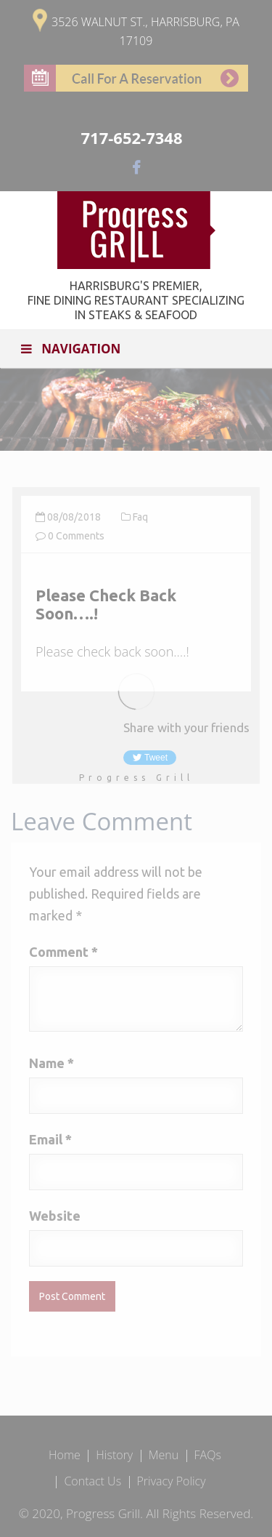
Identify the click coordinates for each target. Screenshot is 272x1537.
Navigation (69, 348)
